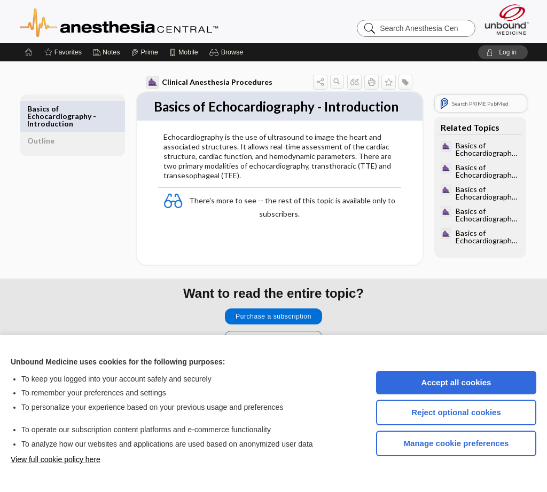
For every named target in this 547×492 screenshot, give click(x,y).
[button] (227, 52)
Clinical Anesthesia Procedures (197, 82)
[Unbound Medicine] (506, 19)
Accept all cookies (456, 382)
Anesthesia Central (152, 21)
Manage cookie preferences (456, 443)
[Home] (29, 52)
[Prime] (144, 52)
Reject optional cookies (456, 412)
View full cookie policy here (55, 459)
